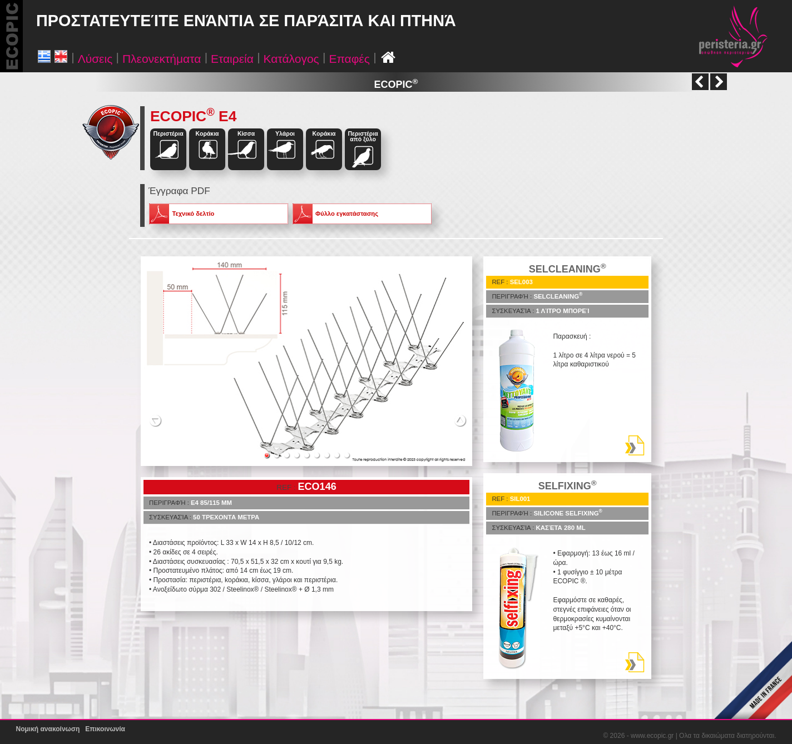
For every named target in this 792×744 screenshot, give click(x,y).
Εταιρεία (232, 58)
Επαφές (349, 58)
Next (460, 419)
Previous (155, 419)
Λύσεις (95, 58)
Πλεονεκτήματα (161, 58)
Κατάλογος (291, 58)
